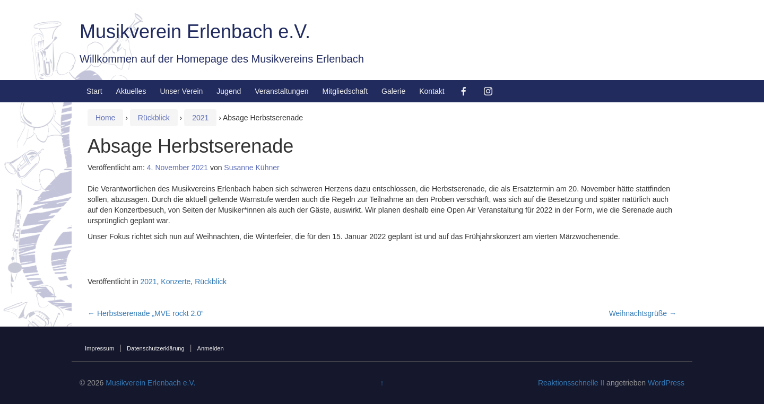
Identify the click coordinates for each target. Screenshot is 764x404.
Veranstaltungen (281, 91)
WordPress (666, 383)
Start (94, 91)
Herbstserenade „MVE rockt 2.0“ (146, 313)
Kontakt (431, 91)
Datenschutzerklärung (156, 348)
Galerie (393, 91)
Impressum (99, 348)
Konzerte (175, 281)
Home (105, 117)
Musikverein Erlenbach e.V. (195, 31)
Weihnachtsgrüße (642, 313)
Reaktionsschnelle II (571, 383)
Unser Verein (181, 91)
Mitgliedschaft (345, 91)
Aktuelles (131, 91)
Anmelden (210, 348)
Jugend (228, 91)
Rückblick (154, 117)
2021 (200, 117)
